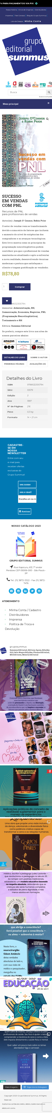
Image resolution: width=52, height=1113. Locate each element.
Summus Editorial (21, 325)
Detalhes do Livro (14, 357)
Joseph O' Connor (22, 220)
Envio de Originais (26, 10)
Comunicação (9, 312)
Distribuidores (40, 10)
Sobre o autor (39, 357)
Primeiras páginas (14, 364)
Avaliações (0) (38, 364)
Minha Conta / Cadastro (25, 610)
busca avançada (45, 97)
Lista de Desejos (17, 21)
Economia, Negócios (29, 312)
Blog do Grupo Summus (36, 15)
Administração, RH (23, 308)
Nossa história (11, 10)
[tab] (14, 357)
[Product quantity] (5, 286)
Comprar (20, 287)
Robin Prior (40, 220)
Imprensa (9, 15)
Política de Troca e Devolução (19, 627)
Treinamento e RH (12, 320)
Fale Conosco (20, 15)
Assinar (24, 511)
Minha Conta (33, 21)
